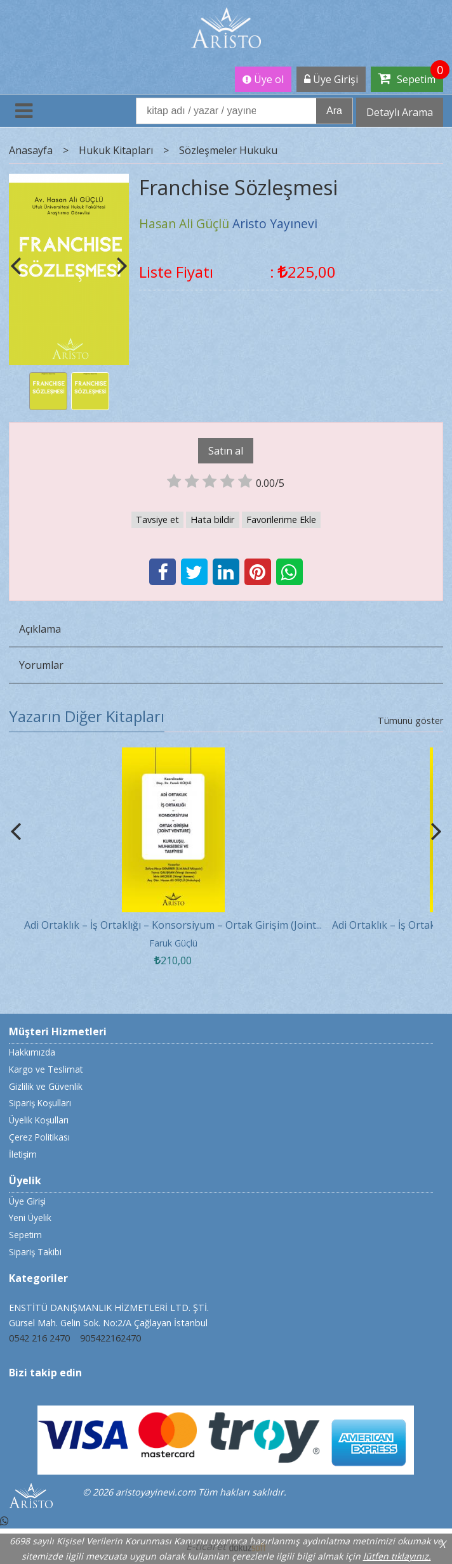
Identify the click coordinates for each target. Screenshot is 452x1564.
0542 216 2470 (39, 1338)
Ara (334, 110)
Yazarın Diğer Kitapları (86, 716)
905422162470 (110, 1338)
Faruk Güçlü (173, 943)
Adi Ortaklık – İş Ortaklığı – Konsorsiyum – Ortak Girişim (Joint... (173, 925)
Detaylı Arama (399, 112)
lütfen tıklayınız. (397, 1556)
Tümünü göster (410, 720)
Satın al (225, 451)
